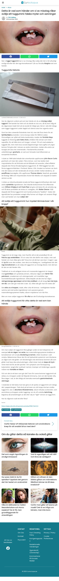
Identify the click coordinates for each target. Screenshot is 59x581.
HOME (3, 7)
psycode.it (22, 540)
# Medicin (6, 410)
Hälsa (9, 7)
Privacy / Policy (49, 533)
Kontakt (21, 536)
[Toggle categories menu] (3, 2)
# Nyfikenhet (16, 410)
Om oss (21, 533)
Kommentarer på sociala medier (35, 558)
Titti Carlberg (12, 17)
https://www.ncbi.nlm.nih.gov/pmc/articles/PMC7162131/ (20, 406)
